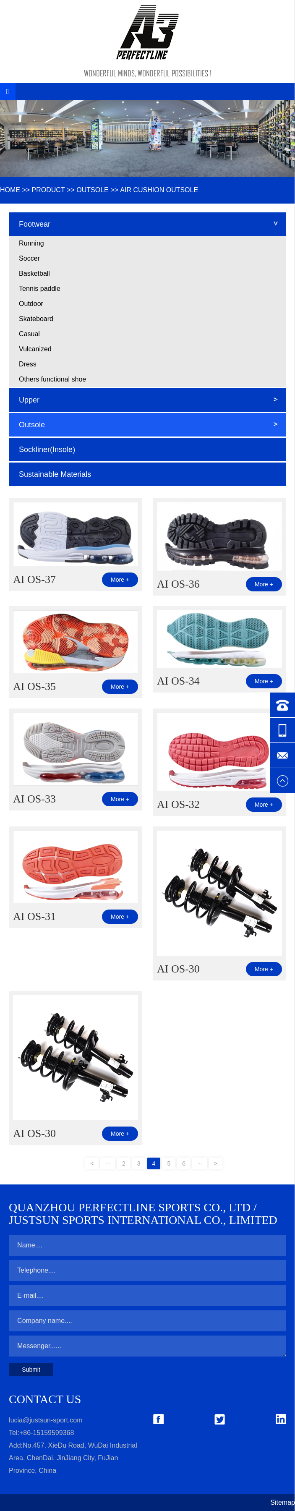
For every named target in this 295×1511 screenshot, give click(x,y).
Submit (31, 1369)
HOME (10, 189)
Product (48, 189)
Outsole (92, 189)
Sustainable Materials (55, 474)
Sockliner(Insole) (47, 449)
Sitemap (282, 1502)
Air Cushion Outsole (159, 189)
